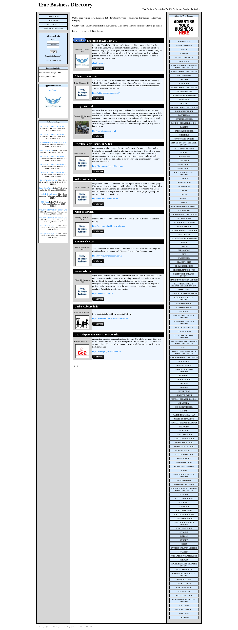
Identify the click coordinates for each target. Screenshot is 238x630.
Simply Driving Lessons (48, 194)
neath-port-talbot (184, 419)
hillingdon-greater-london (184, 317)
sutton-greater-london (184, 548)
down (184, 202)
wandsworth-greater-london (184, 575)
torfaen (184, 560)
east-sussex (184, 234)
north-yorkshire (184, 443)
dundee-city (184, 210)
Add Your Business (53, 28)
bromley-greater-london (184, 107)
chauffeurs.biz (53, 90)
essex (184, 242)
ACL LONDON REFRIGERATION (53, 126)
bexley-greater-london (184, 87)
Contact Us (53, 24)
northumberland (184, 451)
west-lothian (184, 584)
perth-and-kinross (184, 466)
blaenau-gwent (184, 91)
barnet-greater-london (184, 71)
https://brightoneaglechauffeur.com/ (107, 166)
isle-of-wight (184, 331)
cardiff (184, 127)
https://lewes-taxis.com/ (102, 293)
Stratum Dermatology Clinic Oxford (53, 142)
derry (184, 190)
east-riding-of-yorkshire (184, 230)
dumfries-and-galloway (184, 206)
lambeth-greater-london (184, 357)
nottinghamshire (184, 455)
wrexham (184, 613)
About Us (53, 20)
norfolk (184, 431)
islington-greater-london (184, 336)
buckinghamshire (184, 111)
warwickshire (184, 580)
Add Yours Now (53, 60)
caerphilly (184, 115)
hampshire (184, 290)
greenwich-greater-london (184, 275)
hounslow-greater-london (184, 323)
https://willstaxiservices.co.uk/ (105, 198)
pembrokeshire (184, 463)
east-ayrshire (184, 218)
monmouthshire (184, 407)
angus (184, 49)
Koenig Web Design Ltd (48, 180)
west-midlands (184, 588)
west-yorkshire (184, 596)
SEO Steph (45, 202)
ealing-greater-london (184, 214)
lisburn (184, 383)
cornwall (184, 161)
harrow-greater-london (184, 294)
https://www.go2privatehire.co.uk (106, 351)
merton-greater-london (184, 399)
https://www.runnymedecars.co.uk (107, 256)
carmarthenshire (184, 131)
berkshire (184, 83)
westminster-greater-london (184, 601)
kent (184, 347)
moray (183, 411)
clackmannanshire (184, 149)
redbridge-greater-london (184, 475)
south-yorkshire (184, 518)
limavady (184, 375)
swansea (184, 552)
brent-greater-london (184, 95)
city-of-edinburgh (184, 139)
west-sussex (184, 592)
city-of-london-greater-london (184, 144)
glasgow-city (184, 262)
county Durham (184, 165)
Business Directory (53, 627)
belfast (184, 79)
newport (184, 427)
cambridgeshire (184, 119)
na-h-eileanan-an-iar (184, 415)
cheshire (184, 135)
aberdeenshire (184, 46)
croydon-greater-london (184, 174)
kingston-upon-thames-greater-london (184, 352)
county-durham (184, 169)
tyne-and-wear (184, 570)
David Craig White (46, 150)
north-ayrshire (184, 435)
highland (184, 312)
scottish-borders (184, 498)
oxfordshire (184, 459)
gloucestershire (184, 266)
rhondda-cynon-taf (184, 484)
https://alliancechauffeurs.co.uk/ (106, 93)
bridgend (184, 99)
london (184, 387)
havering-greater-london (184, 299)
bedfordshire (184, 75)
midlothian (184, 403)
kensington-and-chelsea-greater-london (184, 342)
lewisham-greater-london (184, 370)
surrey (184, 540)
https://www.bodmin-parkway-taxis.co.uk (110, 318)
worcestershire (184, 609)
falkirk (184, 246)
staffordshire (184, 528)
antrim (184, 53)
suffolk (184, 536)
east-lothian (184, 226)
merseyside (184, 391)
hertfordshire (184, 308)
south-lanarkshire (184, 514)
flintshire (184, 258)
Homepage (53, 16)
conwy (184, 153)
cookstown (184, 157)
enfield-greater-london (184, 238)
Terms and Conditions (87, 627)
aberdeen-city (184, 42)
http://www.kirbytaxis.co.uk (104, 131)
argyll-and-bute (184, 57)
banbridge (184, 61)
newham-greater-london (184, 423)
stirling (183, 532)
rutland (183, 494)
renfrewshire (184, 480)
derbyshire (184, 186)
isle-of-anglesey (184, 327)
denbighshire (184, 183)
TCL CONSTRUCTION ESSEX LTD (53, 210)
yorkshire (184, 617)
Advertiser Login (65, 627)
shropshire (184, 502)
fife (184, 254)
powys (184, 470)
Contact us (76, 627)
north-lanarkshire (184, 439)
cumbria (183, 179)
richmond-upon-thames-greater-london (184, 489)
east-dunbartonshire (184, 222)
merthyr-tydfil (184, 395)
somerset (184, 506)
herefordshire (184, 304)
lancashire (184, 361)
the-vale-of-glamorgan (184, 556)
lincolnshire (184, 379)
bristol (184, 103)
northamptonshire (184, 447)
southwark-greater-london (184, 523)
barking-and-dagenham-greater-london (184, 66)
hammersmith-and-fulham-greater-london (184, 285)
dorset (184, 198)
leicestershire (184, 365)
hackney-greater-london (184, 280)
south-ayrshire (184, 510)
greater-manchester (184, 270)
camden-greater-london (184, 123)
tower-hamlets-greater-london (184, 565)
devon (184, 194)
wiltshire (184, 606)
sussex (183, 544)
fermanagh (184, 250)
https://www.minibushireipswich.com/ (108, 226)
